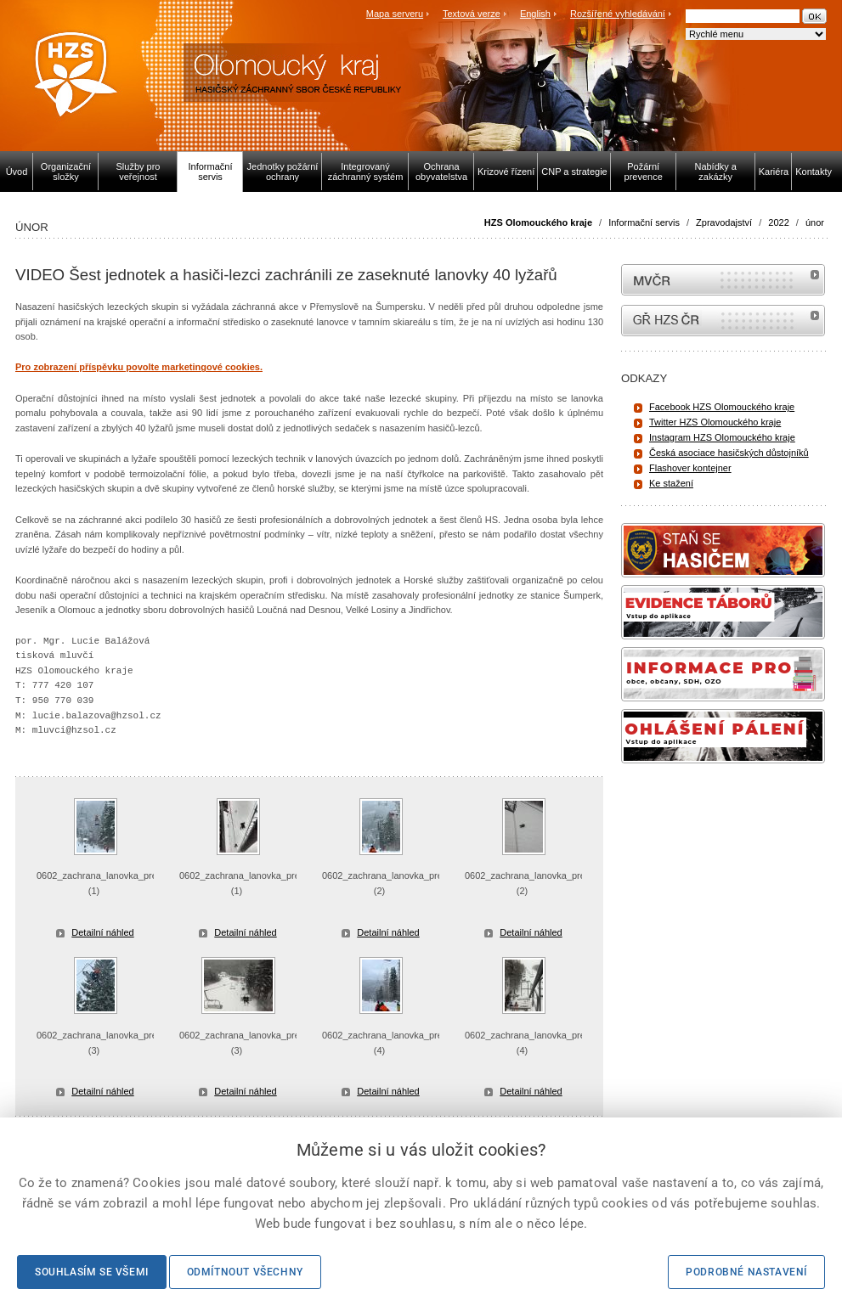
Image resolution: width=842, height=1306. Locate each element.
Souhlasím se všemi (92, 1272)
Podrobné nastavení (746, 1272)
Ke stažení (671, 483)
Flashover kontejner (690, 468)
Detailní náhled (102, 932)
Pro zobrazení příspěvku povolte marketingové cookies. (139, 367)
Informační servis (644, 222)
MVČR (723, 280)
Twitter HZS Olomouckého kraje (715, 422)
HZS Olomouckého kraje (538, 222)
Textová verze (471, 13)
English (535, 13)
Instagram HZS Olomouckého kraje (722, 437)
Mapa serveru (394, 13)
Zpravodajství (724, 222)
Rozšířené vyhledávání (617, 13)
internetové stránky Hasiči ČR (723, 320)
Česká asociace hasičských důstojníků (729, 453)
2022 (778, 222)
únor (814, 222)
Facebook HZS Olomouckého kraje (721, 407)
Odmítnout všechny (245, 1272)
